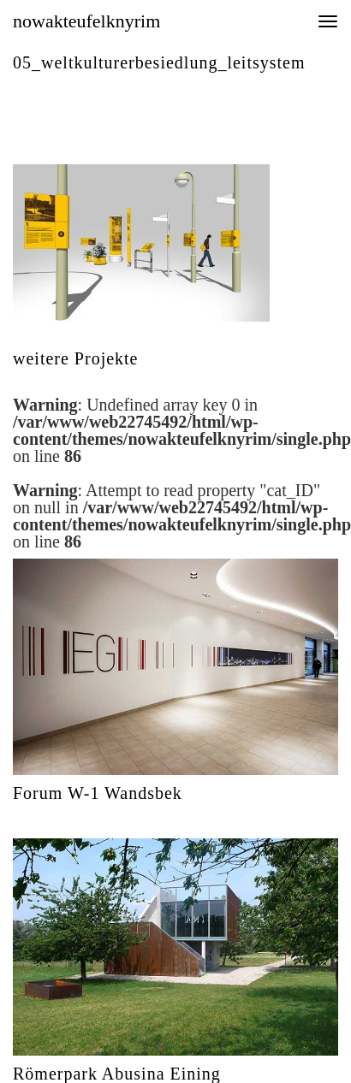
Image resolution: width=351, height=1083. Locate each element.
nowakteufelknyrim (86, 21)
